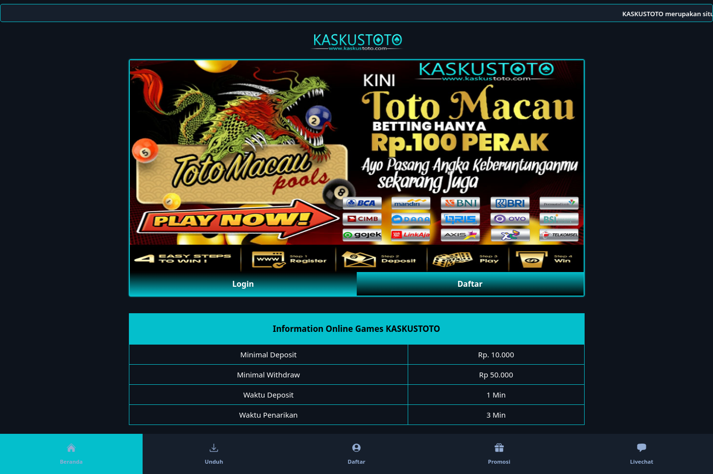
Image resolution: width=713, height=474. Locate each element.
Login (243, 283)
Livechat (641, 454)
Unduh (214, 454)
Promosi (499, 454)
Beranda (71, 454)
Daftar (469, 283)
